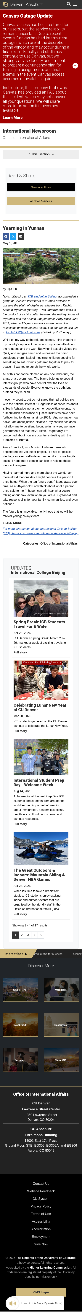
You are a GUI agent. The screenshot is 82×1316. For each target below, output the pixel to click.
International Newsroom (29, 131)
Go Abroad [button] (19, 1025)
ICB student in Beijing (42, 296)
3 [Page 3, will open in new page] (28, 935)
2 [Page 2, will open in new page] (22, 935)
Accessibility (41, 1221)
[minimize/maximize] (75, 65)
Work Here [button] (60, 989)
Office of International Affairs (26, 137)
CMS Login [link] (41, 1292)
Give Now (41, 1244)
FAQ (50, 92)
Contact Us (41, 1183)
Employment (41, 1237)
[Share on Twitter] (13, 236)
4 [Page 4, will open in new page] (34, 935)
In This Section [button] (41, 154)
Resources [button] (60, 1025)
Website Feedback (41, 1191)
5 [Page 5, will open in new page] (41, 935)
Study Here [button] (19, 989)
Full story (20, 652)
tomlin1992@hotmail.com (23, 332)
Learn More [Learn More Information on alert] (13, 117)
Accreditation (41, 1229)
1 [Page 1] (15, 935)
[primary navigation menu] (75, 4)
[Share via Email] (21, 236)
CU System (41, 1199)
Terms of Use (41, 1214)
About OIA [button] (61, 1060)
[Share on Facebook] (6, 236)
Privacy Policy (40, 1206)
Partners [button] (20, 1060)
